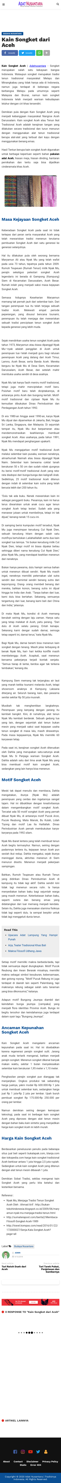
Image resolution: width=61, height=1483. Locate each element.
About (6, 1461)
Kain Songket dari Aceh (26, 42)
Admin (17, 1253)
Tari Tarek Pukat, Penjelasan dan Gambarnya (49, 1269)
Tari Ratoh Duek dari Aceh (14, 1268)
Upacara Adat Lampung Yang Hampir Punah (33, 937)
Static (23, 1465)
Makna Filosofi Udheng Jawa (24, 951)
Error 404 (35, 1465)
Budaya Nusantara (23, 1246)
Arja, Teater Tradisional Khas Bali (27, 945)
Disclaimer (32, 1461)
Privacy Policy (50, 1461)
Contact (18, 1461)
